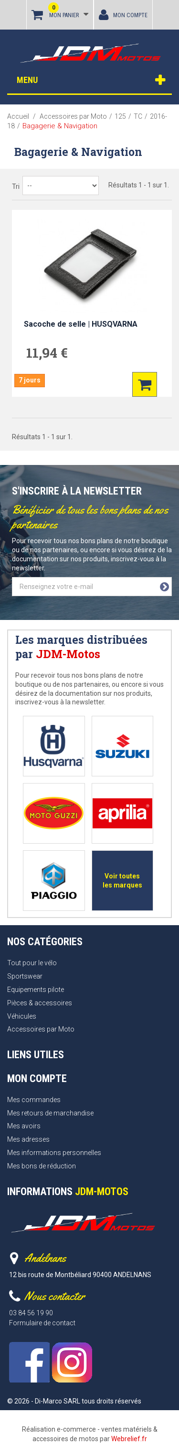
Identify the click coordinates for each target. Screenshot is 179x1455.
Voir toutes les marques (122, 880)
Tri (16, 186)
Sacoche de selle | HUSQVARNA (80, 324)
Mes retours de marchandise (50, 1113)
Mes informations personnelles (54, 1152)
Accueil (18, 116)
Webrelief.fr (129, 1439)
